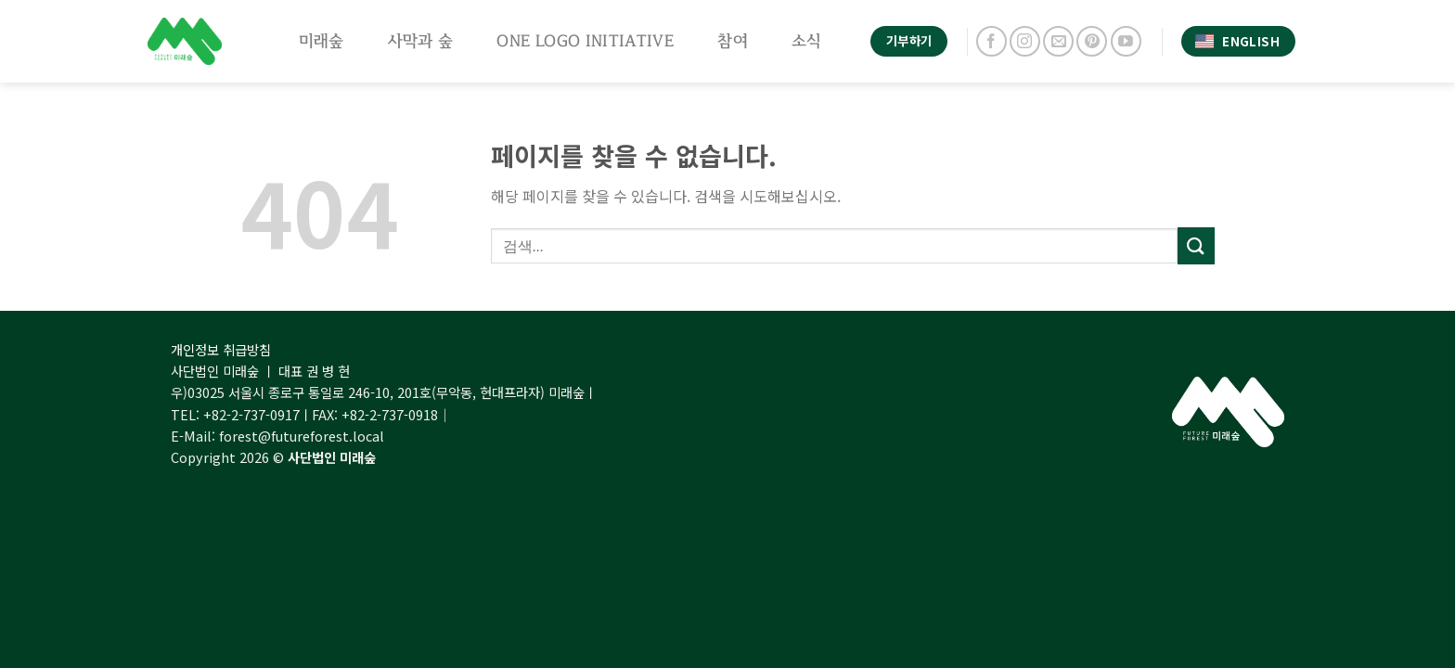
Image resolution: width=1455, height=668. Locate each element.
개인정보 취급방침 (221, 349)
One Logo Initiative (585, 41)
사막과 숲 (421, 41)
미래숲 (321, 41)
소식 (807, 41)
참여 (732, 41)
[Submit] (1196, 245)
